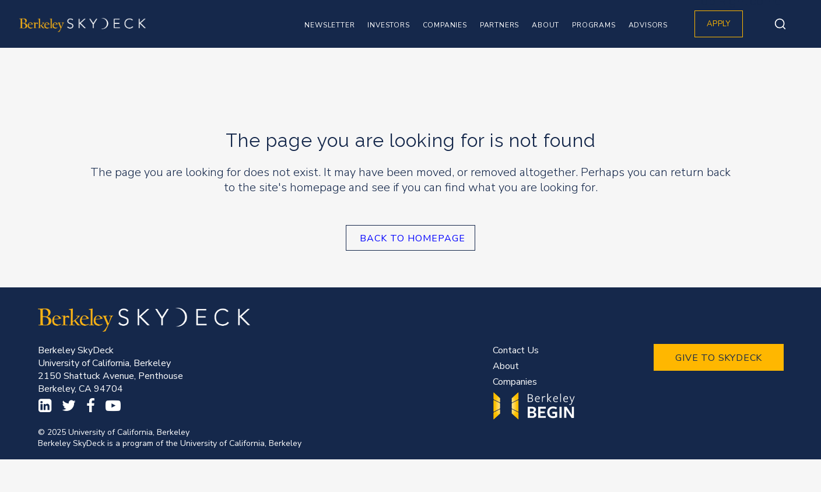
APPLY (719, 24)
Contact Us (516, 350)
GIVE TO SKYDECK (718, 358)
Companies (515, 381)
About (506, 366)
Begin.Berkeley (535, 406)
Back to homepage (412, 238)
